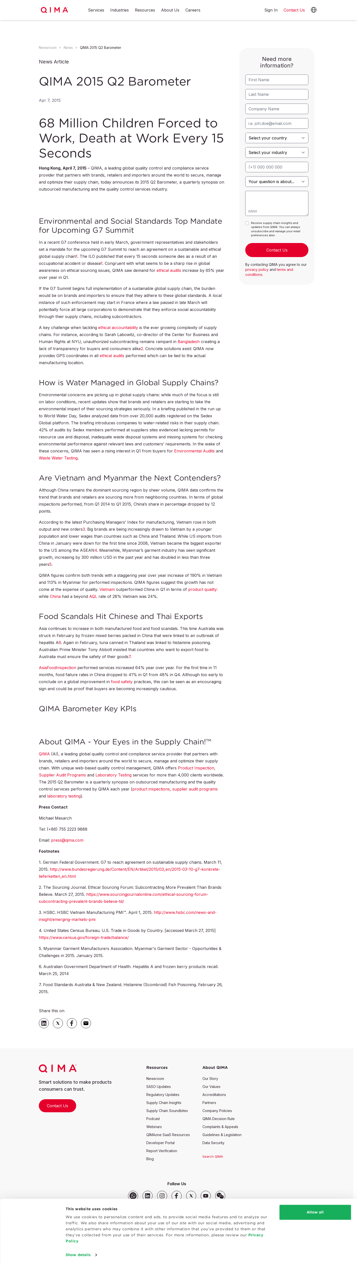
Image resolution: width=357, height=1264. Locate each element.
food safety (122, 681)
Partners (209, 1102)
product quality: (203, 589)
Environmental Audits (194, 450)
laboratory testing (64, 796)
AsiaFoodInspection (57, 667)
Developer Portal (160, 1143)
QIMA (44, 753)
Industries (119, 10)
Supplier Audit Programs (62, 774)
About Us (170, 10)
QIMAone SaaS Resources (168, 1135)
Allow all (315, 1211)
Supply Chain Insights (163, 1102)
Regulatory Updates (162, 1094)
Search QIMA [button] (212, 1156)
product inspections (151, 789)
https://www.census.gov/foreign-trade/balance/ (84, 937)
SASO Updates (158, 1086)
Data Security (213, 1143)
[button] (313, 10)
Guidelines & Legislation (222, 1135)
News (68, 47)
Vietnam (107, 589)
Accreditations (214, 1094)
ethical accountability (118, 327)
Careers (192, 10)
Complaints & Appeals (220, 1127)
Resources (145, 10)
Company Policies (217, 1111)
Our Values (211, 1086)
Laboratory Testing (113, 774)
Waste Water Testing (58, 457)
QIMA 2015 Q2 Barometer (100, 47)
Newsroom (48, 47)
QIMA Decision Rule (218, 1119)
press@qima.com (67, 840)
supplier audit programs (195, 789)
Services (96, 10)
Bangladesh (189, 341)
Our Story (210, 1078)
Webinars (154, 1127)
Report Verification (161, 1151)
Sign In (271, 10)
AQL (93, 596)
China (55, 596)
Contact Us (57, 1105)
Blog (150, 1159)
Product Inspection (196, 767)
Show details (78, 1254)
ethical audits (169, 270)
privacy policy (257, 269)
